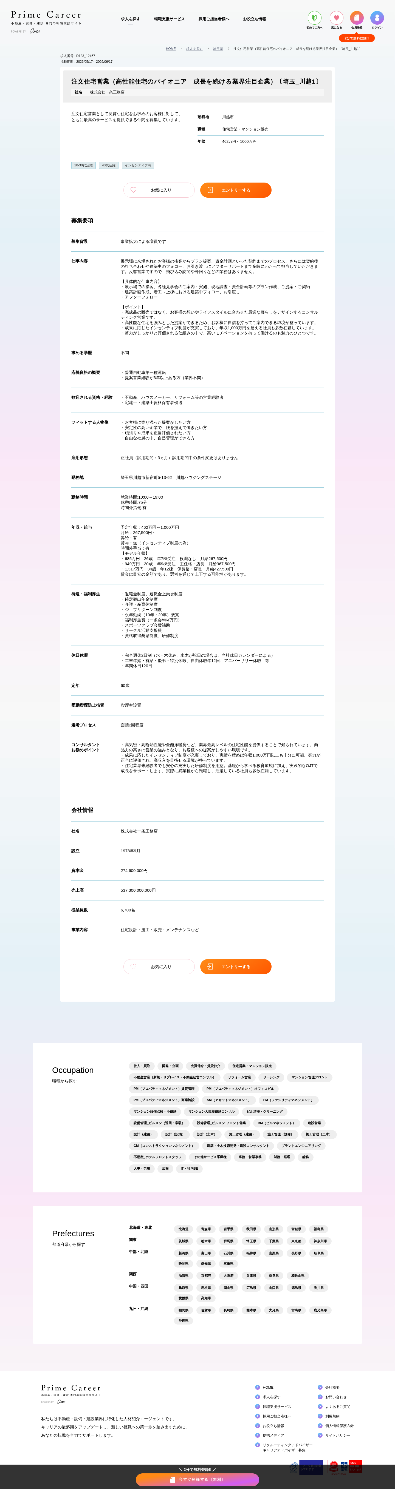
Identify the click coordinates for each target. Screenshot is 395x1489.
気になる (336, 20)
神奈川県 (320, 1241)
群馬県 (228, 1241)
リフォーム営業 (239, 1077)
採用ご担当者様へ (214, 19)
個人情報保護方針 (339, 1426)
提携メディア (273, 1435)
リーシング (271, 1077)
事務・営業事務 (250, 1157)
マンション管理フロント (310, 1077)
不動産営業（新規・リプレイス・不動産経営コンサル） (175, 1077)
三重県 (228, 1264)
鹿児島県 (320, 1310)
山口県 (274, 1288)
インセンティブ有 (138, 165)
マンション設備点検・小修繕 (155, 1111)
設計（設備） (175, 1134)
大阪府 (228, 1276)
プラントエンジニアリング (301, 1146)
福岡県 (183, 1310)
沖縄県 (183, 1321)
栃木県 (206, 1241)
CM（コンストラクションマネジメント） (164, 1146)
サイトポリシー (337, 1435)
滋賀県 (183, 1276)
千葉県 (274, 1241)
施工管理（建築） (242, 1134)
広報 (165, 1168)
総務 (305, 1157)
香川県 (319, 1288)
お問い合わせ (336, 1397)
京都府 (206, 1276)
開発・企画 (170, 1066)
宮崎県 (296, 1310)
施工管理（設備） (280, 1134)
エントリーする (236, 190)
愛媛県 (183, 1298)
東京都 (296, 1241)
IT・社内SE (189, 1168)
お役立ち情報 (254, 19)
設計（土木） (207, 1134)
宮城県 (296, 1229)
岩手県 (228, 1229)
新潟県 (183, 1253)
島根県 (206, 1288)
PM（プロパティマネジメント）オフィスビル (240, 1089)
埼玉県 (218, 49)
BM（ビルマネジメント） (277, 1123)
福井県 (251, 1253)
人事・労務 (142, 1168)
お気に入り (159, 190)
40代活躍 (108, 165)
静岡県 (183, 1264)
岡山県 (228, 1288)
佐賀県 (206, 1310)
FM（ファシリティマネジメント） (288, 1100)
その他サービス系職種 (210, 1157)
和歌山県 (297, 1276)
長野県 (296, 1253)
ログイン (377, 20)
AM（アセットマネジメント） (229, 1100)
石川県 (228, 1253)
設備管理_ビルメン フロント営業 (221, 1123)
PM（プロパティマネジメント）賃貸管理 (164, 1089)
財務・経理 (282, 1157)
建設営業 (314, 1123)
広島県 (251, 1288)
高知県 (206, 1298)
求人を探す (130, 19)
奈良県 (274, 1276)
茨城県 (183, 1241)
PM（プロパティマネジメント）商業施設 (164, 1100)
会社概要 (332, 1387)
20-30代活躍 (83, 165)
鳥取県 (183, 1288)
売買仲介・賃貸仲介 (205, 1066)
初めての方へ (314, 20)
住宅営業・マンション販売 (245, 129)
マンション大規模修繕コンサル (211, 1111)
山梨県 (274, 1253)
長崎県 (228, 1310)
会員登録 (357, 20)
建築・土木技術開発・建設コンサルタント (238, 1146)
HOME (171, 49)
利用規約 (332, 1416)
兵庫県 (251, 1276)
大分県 (274, 1310)
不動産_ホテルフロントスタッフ (158, 1157)
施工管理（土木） (319, 1134)
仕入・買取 (142, 1066)
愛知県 (206, 1264)
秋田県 (251, 1229)
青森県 (206, 1229)
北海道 (183, 1229)
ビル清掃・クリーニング (265, 1111)
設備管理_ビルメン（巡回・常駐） (159, 1123)
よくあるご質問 (337, 1407)
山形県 (274, 1229)
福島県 (319, 1229)
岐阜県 (319, 1253)
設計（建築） (143, 1134)
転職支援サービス (169, 19)
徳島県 (296, 1288)
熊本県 (251, 1310)
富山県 (206, 1253)
